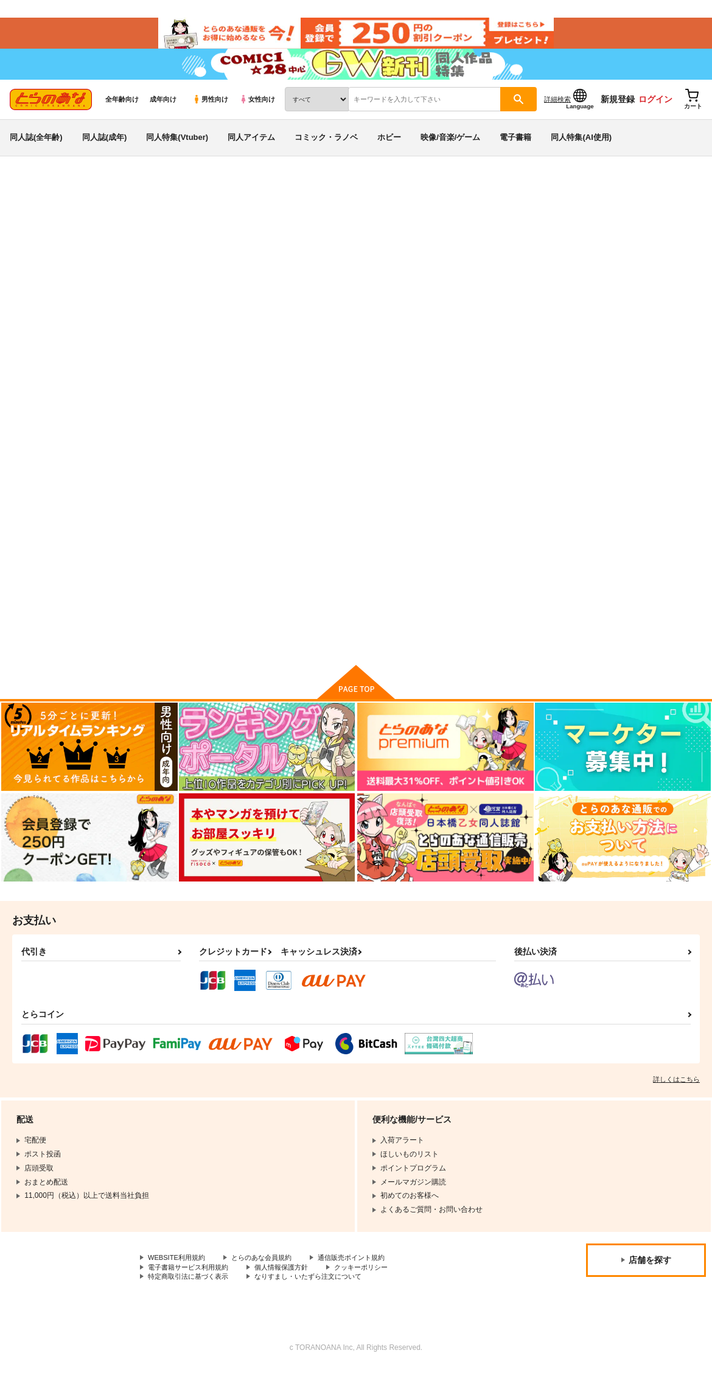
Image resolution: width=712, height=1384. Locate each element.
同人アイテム (251, 148)
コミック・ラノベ (326, 148)
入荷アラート (521, 234)
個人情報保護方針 (291, 1280)
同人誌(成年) (104, 148)
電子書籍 (515, 148)
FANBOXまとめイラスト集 (534, 536)
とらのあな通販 (31, 201)
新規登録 (618, 110)
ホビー (389, 148)
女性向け (257, 110)
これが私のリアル (455, 259)
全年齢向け (122, 110)
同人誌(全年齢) (36, 148)
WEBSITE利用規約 (179, 1271)
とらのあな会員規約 (269, 1271)
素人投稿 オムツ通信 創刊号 (648, 536)
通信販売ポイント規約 (364, 1271)
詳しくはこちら (676, 1092)
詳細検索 (557, 110)
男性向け (210, 110)
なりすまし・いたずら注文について (320, 1291)
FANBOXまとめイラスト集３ (561, 259)
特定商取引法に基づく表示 (192, 1291)
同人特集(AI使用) (581, 148)
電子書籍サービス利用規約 (192, 1280)
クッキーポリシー (375, 1280)
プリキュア (672, 259)
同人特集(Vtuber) (177, 148)
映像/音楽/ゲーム (450, 148)
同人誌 (80, 201)
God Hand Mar (138, 259)
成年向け (163, 110)
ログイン (655, 110)
